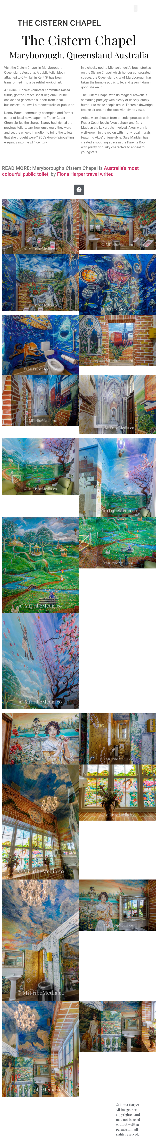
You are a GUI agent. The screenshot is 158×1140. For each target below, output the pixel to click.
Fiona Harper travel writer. (85, 174)
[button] (135, 8)
